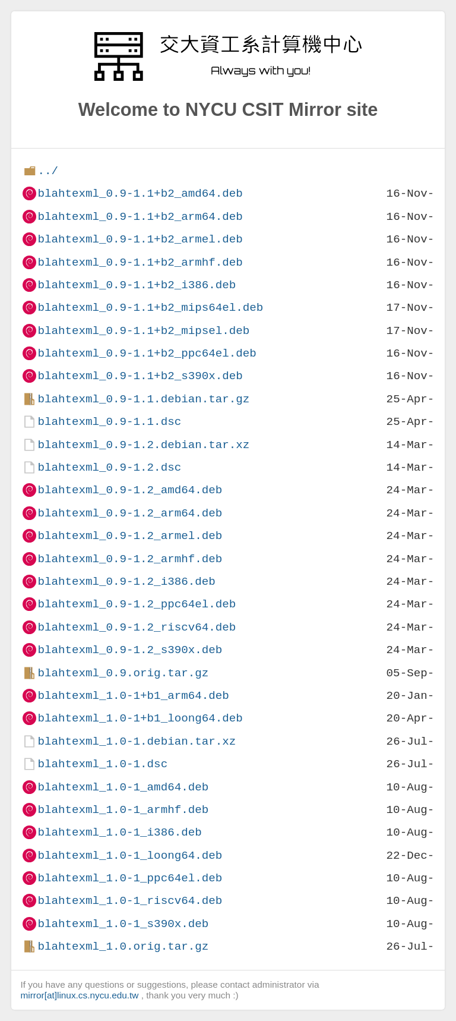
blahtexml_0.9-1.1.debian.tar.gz (143, 399)
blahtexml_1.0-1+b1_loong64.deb (139, 718)
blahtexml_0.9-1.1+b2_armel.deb (139, 239)
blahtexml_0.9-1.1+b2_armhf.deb (139, 262)
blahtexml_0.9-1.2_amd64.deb (129, 490)
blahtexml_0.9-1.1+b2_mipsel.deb (143, 331)
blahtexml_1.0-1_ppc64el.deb (129, 878)
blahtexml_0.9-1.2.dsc (109, 467)
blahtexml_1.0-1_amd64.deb (122, 787)
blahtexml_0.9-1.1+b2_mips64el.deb (150, 308)
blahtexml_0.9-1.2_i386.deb (126, 581)
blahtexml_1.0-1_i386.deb (119, 832)
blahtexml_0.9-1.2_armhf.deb (129, 559)
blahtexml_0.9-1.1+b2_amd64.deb (139, 193)
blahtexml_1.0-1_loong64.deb (129, 855)
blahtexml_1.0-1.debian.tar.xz (136, 741)
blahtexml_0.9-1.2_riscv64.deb (136, 627)
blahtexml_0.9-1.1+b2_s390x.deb (139, 376)
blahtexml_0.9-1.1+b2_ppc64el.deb (146, 353)
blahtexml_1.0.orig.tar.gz (122, 946)
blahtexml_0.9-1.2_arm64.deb (129, 513)
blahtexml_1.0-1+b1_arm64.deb (133, 696)
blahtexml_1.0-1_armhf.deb (122, 810)
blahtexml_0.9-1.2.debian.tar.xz (143, 445)
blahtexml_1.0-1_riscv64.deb (129, 901)
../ (47, 171)
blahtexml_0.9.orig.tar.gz (122, 673)
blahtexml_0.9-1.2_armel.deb (129, 536)
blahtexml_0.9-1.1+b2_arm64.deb (139, 217)
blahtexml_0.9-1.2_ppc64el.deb (136, 604)
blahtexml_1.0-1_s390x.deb (122, 924)
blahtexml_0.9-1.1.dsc (109, 422)
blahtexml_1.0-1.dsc (102, 764)
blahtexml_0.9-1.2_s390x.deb (129, 650)
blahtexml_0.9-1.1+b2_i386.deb (136, 285)
